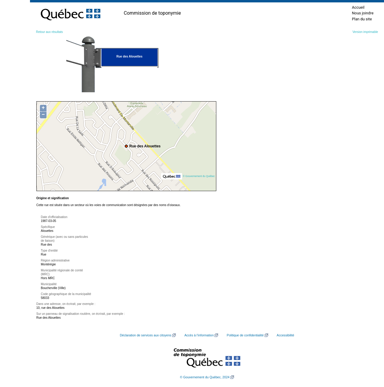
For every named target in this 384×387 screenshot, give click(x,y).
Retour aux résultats (49, 32)
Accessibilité (285, 335)
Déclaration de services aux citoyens (145, 335)
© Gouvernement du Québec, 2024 (205, 377)
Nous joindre (363, 13)
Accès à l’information (199, 335)
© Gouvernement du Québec (199, 176)
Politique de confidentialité (245, 335)
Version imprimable (365, 32)
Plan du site (362, 19)
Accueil (358, 7)
